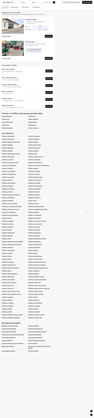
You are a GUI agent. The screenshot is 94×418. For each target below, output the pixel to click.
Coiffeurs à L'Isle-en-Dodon (9, 203)
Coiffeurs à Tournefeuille (35, 303)
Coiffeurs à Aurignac (34, 136)
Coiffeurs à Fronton (7, 192)
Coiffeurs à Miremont (34, 235)
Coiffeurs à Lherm (7, 230)
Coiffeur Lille (31, 116)
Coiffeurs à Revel (6, 271)
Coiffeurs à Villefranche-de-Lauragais (12, 314)
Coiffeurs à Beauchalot (34, 145)
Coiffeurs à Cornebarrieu (9, 174)
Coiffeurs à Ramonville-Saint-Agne (38, 268)
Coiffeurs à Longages (34, 230)
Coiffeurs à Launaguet (34, 218)
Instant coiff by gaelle (9, 85)
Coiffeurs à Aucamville (8, 136)
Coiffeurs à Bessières (34, 148)
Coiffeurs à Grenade (7, 200)
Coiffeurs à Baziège (7, 145)
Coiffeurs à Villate (7, 311)
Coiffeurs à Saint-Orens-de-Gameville (38, 288)
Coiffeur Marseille (33, 119)
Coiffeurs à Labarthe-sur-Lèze (10, 209)
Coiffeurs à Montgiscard (35, 244)
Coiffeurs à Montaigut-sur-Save (37, 238)
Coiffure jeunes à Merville (9, 331)
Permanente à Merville (8, 346)
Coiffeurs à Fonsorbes (8, 189)
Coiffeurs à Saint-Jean (34, 282)
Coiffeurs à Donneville (8, 177)
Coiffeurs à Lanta (6, 218)
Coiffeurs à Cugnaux (34, 174)
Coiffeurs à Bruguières (8, 156)
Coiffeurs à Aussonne (8, 139)
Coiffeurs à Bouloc (33, 151)
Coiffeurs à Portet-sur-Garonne (37, 265)
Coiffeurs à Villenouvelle (35, 317)
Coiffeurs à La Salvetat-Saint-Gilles (12, 206)
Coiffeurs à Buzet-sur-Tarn (35, 156)
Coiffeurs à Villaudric (34, 311)
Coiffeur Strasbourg (7, 128)
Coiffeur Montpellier (7, 122)
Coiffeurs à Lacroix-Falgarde (10, 215)
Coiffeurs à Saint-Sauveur (35, 291)
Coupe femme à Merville (8, 337)
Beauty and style (7, 91)
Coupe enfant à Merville (34, 334)
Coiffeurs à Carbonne (34, 159)
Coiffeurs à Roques (33, 273)
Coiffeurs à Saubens (7, 297)
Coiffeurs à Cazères (7, 168)
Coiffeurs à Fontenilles (34, 189)
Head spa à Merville (7, 340)
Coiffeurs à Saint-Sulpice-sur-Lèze (11, 294)
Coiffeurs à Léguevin (7, 227)
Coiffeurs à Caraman (7, 159)
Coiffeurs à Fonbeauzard (35, 186)
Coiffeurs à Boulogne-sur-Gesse (11, 153)
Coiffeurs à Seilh (32, 297)
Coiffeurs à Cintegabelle (8, 171)
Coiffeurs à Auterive (33, 139)
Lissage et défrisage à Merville (36, 340)
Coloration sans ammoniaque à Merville (13, 334)
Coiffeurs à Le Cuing (7, 224)
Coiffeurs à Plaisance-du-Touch (37, 262)
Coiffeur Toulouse (33, 128)
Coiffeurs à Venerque (34, 306)
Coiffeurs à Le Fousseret (35, 224)
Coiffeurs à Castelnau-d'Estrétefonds (38, 165)
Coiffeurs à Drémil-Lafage (35, 177)
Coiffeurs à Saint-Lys (8, 288)
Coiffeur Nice (5, 125)
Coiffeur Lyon (5, 119)
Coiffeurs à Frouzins (34, 192)
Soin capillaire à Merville (8, 351)
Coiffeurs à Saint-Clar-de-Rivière (37, 279)
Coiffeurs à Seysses (33, 300)
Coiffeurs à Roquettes (8, 276)
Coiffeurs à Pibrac (7, 259)
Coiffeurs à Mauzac (7, 235)
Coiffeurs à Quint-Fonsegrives (10, 268)
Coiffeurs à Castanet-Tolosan (10, 162)
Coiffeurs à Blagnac (7, 151)
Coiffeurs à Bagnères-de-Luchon (11, 142)
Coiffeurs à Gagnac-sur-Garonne (11, 194)
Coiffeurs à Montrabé (34, 247)
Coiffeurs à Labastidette (8, 212)
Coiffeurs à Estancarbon (8, 183)
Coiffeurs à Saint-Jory (8, 285)
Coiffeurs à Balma (33, 142)
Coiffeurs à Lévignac (34, 227)
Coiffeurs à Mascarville (8, 232)
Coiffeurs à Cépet (33, 168)
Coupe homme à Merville (35, 337)
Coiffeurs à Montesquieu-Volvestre (11, 244)
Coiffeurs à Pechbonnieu (35, 256)
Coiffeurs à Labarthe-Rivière (36, 206)
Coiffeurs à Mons (6, 238)
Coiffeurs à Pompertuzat (9, 265)
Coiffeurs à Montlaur (7, 247)
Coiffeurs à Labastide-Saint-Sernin (38, 209)
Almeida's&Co (30, 42)
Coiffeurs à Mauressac (34, 232)
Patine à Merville (32, 343)
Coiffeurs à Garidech (34, 194)
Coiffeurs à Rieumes (33, 271)
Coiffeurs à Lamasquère (35, 215)
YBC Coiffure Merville (9, 78)
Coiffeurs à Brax (32, 153)
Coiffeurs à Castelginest (35, 162)
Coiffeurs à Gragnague (8, 197)
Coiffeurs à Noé (32, 253)
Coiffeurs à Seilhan (7, 300)
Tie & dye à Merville (33, 351)
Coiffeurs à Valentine (8, 306)
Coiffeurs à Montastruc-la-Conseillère (12, 241)
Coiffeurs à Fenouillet (34, 183)
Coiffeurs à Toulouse (8, 303)
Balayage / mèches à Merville (10, 326)
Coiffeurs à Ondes (7, 256)
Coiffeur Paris (32, 125)
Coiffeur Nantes (32, 122)
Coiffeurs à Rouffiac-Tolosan (36, 276)
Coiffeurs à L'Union (33, 203)
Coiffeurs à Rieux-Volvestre (9, 273)
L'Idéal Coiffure (7, 98)
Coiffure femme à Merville (9, 328)
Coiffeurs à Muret (33, 250)
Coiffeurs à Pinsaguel (8, 262)
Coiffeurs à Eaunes (7, 180)
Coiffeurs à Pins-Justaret (35, 259)
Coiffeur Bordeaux (7, 116)
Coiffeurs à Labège (33, 212)
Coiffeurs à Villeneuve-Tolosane (11, 317)
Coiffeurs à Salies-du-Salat (35, 294)
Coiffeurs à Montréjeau (8, 250)
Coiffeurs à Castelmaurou (9, 165)
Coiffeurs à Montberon (34, 241)
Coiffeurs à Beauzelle (8, 148)
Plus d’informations (6, 36)
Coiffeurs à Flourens (7, 186)
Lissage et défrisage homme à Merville (12, 343)
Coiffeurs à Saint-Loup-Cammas (37, 285)
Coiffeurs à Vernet (33, 309)
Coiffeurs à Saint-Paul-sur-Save (11, 291)
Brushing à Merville (33, 326)
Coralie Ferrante (31, 19)
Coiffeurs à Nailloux (7, 253)
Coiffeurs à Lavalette (7, 221)
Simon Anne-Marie (8, 69)
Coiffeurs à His (32, 200)
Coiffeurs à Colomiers (34, 171)
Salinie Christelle (8, 105)
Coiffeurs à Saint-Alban (8, 279)
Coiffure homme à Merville (35, 328)
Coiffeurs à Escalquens (34, 180)
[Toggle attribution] (92, 417)
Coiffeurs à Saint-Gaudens (9, 282)
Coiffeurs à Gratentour (34, 197)
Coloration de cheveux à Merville (37, 331)
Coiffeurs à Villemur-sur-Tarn (36, 314)
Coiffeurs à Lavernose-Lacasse (37, 221)
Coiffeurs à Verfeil (7, 309)
